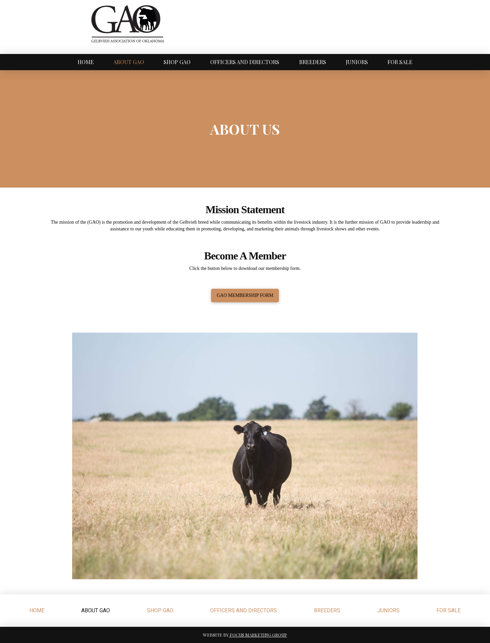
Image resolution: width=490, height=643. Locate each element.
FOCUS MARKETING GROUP (258, 635)
